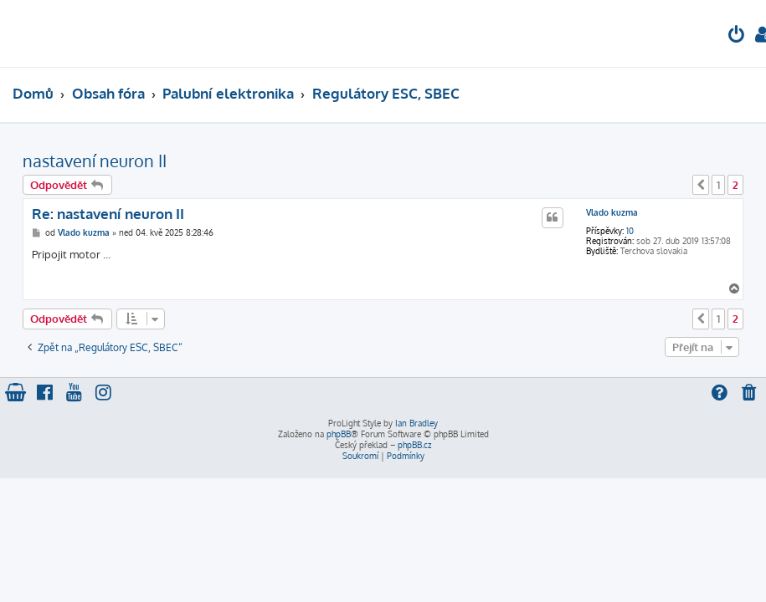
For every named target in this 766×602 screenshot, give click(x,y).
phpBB (338, 434)
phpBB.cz (414, 445)
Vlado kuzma (612, 212)
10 (630, 231)
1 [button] (718, 184)
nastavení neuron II (95, 160)
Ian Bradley (416, 423)
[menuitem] (736, 36)
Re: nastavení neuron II (108, 213)
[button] (700, 185)
